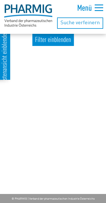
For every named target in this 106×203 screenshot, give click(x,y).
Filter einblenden (53, 40)
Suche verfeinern (80, 22)
